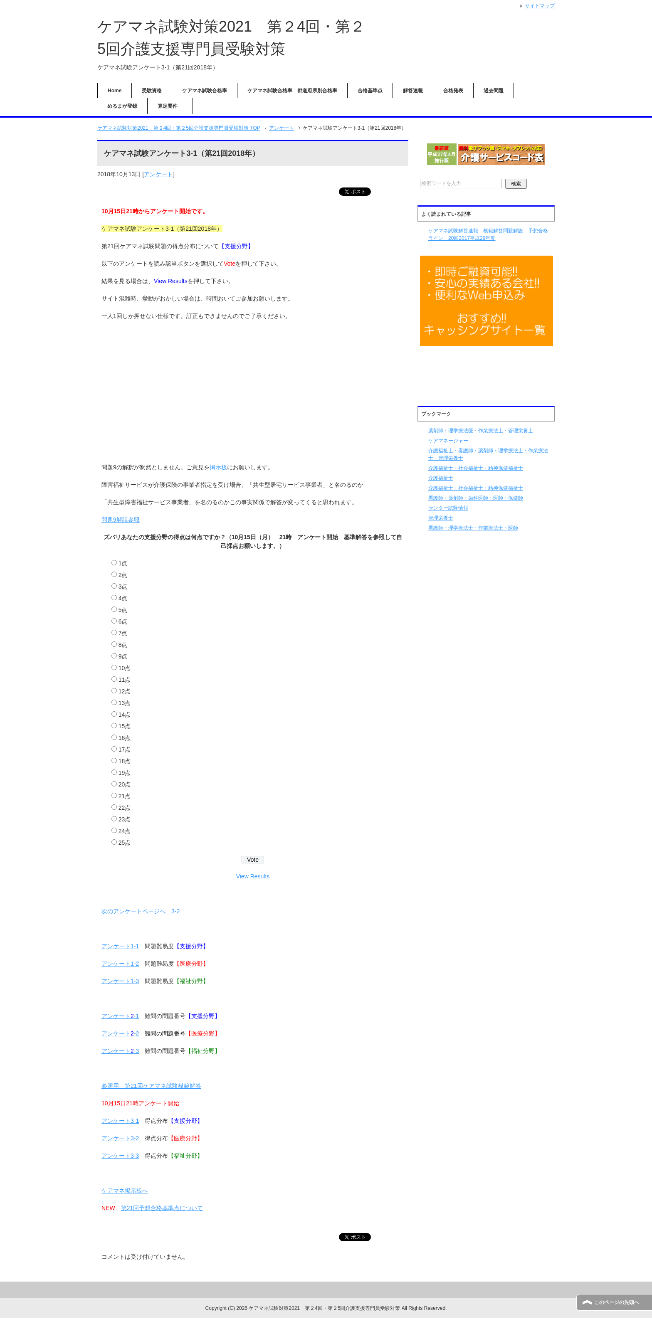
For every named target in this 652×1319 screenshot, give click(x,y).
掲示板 (218, 467)
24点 (125, 831)
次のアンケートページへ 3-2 (140, 911)
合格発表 (453, 91)
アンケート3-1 (120, 1121)
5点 (123, 610)
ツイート (368, 191)
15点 (125, 726)
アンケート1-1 (120, 946)
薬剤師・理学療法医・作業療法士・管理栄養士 (480, 431)
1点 (123, 563)
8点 (123, 645)
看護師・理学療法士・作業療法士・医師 (473, 528)
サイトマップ (540, 6)
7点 (123, 633)
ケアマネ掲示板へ (124, 1191)
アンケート (158, 174)
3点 (123, 587)
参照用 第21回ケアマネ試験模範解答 (151, 1086)
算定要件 (170, 106)
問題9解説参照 (120, 520)
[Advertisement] (252, 388)
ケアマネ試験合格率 (204, 91)
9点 (123, 656)
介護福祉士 (440, 478)
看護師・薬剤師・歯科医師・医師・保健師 (475, 498)
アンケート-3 (120, 1051)
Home (114, 91)
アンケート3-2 (120, 1138)
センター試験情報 (448, 508)
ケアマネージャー (448, 441)
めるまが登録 (122, 106)
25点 (125, 843)
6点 (123, 622)
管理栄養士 (440, 518)
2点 (123, 575)
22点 (125, 808)
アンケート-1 (120, 1016)
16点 (125, 738)
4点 (123, 598)
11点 (125, 680)
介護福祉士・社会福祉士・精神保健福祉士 (475, 468)
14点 (125, 715)
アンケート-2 (120, 1034)
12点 (125, 691)
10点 (125, 668)
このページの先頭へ (616, 1302)
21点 (125, 796)
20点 (125, 785)
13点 (125, 703)
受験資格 (152, 91)
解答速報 (413, 91)
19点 (125, 773)
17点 (125, 750)
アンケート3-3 (120, 1156)
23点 (125, 819)
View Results (253, 876)
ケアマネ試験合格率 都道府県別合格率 (292, 91)
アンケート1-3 (120, 981)
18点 (125, 761)
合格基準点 (370, 91)
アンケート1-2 (120, 964)
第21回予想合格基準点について (162, 1208)
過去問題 (494, 91)
